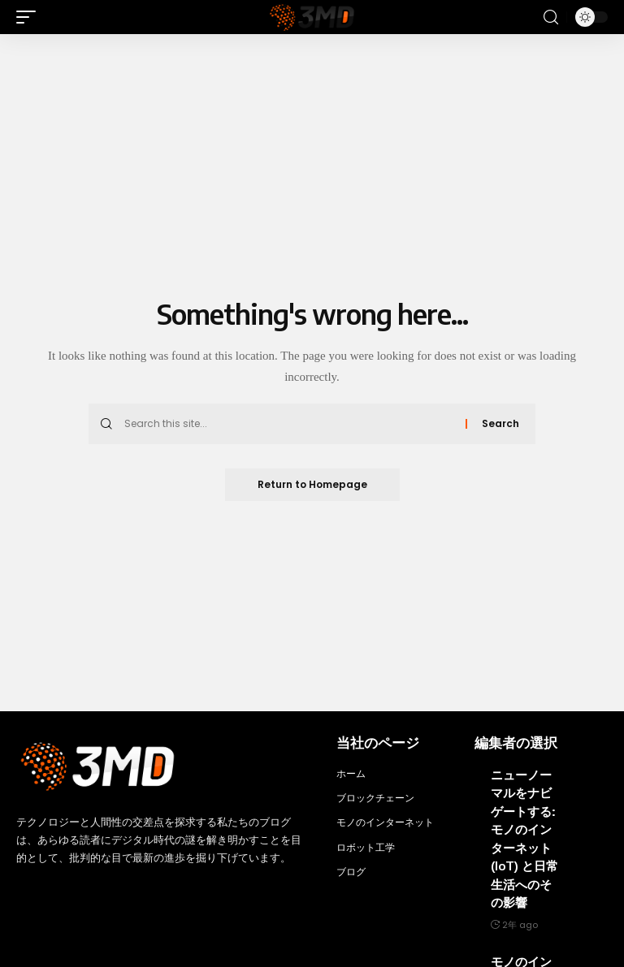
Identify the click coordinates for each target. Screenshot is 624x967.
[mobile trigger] (30, 17)
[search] (551, 17)
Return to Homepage (312, 484)
